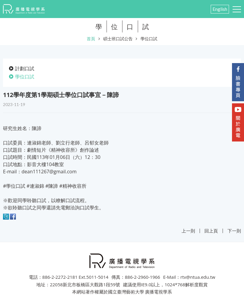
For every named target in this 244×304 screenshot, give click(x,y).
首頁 (91, 38)
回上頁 (211, 231)
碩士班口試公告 (118, 38)
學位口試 (148, 38)
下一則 (234, 231)
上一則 (188, 231)
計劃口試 (24, 68)
